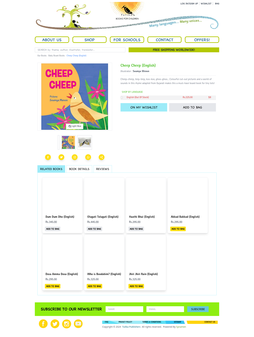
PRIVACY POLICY (125, 322)
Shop (89, 39)
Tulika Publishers (131, 326)
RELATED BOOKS (51, 169)
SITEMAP (177, 322)
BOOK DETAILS (79, 169)
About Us (52, 39)
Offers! (202, 39)
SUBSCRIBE (198, 309)
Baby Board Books (56, 56)
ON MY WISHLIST (143, 107)
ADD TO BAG (192, 107)
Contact (164, 39)
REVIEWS (102, 169)
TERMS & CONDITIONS (151, 322)
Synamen (181, 326)
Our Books (41, 56)
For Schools (127, 39)
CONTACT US (209, 322)
